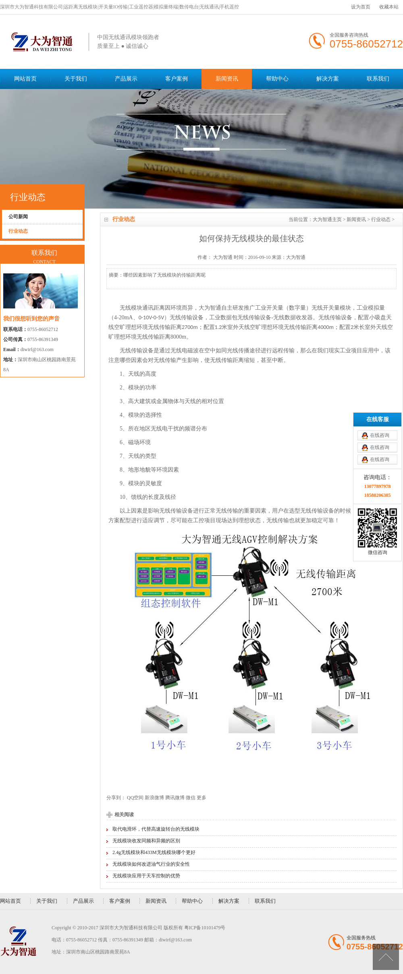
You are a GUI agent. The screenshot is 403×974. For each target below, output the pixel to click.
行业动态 (381, 219)
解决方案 (327, 79)
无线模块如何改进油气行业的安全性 (151, 864)
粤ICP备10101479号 (205, 928)
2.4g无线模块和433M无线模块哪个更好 (153, 852)
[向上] (386, 957)
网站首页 (25, 79)
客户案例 (176, 79)
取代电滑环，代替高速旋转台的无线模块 (155, 829)
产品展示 (126, 79)
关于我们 (75, 79)
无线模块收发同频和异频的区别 (146, 841)
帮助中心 (277, 79)
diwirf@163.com (37, 349)
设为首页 (360, 7)
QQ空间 (135, 797)
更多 (201, 797)
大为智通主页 (327, 219)
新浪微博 (154, 797)
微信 (190, 797)
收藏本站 (389, 7)
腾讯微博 (175, 797)
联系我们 (378, 79)
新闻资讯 (227, 79)
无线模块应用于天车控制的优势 (146, 876)
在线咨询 (379, 372)
